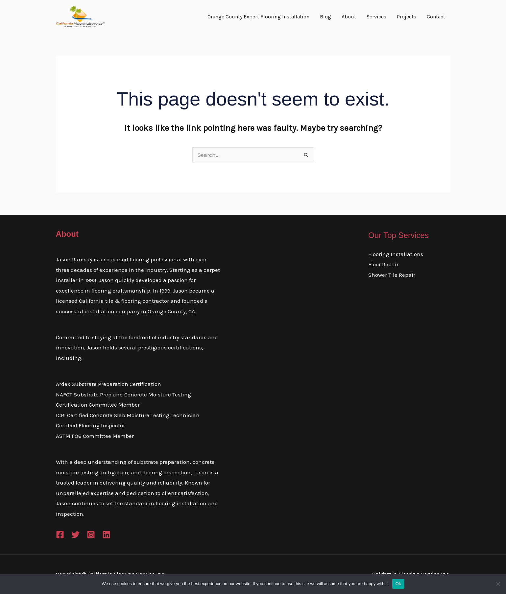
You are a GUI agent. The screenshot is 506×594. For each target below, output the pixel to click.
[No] (497, 584)
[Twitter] (75, 535)
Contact (436, 16)
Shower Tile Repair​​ (391, 275)
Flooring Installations (395, 254)
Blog (325, 16)
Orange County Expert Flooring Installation (258, 16)
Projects (406, 16)
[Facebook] (60, 535)
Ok (398, 583)
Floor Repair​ (383, 264)
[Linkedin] (106, 535)
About (349, 16)
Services (376, 16)
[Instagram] (91, 535)
